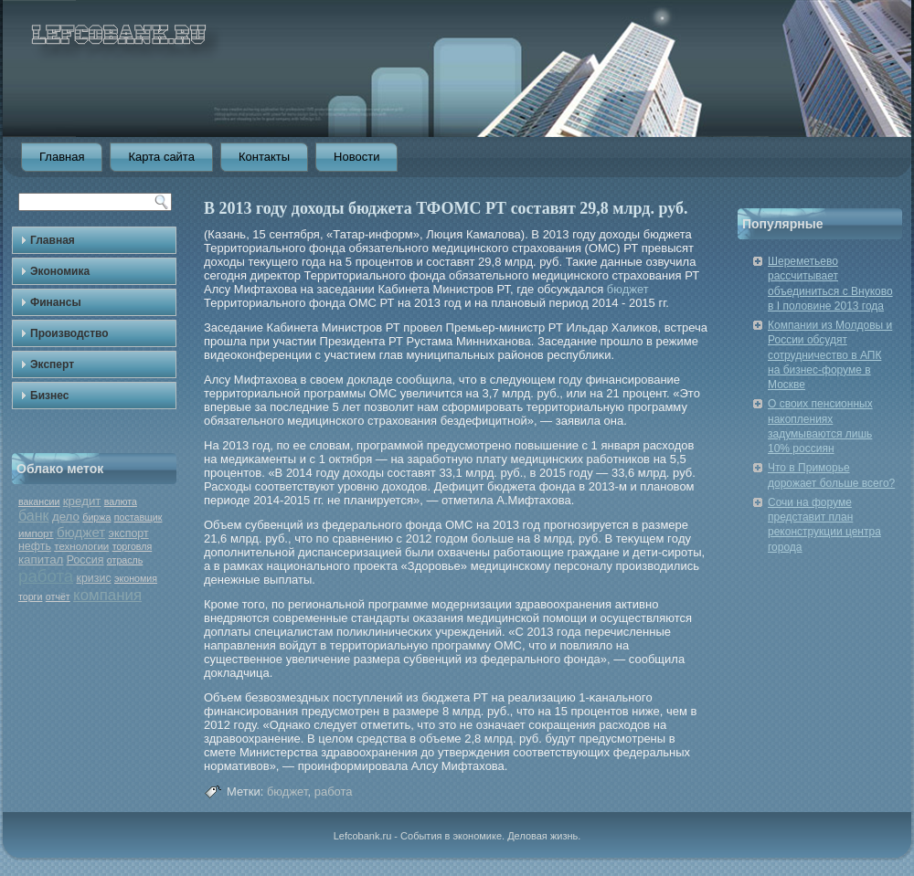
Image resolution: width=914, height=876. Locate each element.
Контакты (264, 157)
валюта (120, 501)
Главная (61, 157)
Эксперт (52, 364)
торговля (132, 546)
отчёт (58, 596)
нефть (34, 546)
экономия (135, 578)
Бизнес (49, 395)
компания (107, 595)
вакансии (38, 501)
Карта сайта (161, 157)
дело (66, 516)
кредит (82, 501)
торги (30, 596)
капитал (40, 559)
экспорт (129, 533)
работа (45, 576)
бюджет (81, 532)
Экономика (60, 271)
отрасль (125, 559)
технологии (81, 546)
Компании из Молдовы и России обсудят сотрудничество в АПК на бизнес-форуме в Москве (830, 355)
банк (33, 515)
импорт (36, 533)
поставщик (138, 517)
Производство (69, 333)
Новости (356, 157)
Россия (85, 560)
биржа (96, 517)
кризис (93, 578)
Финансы (55, 302)
